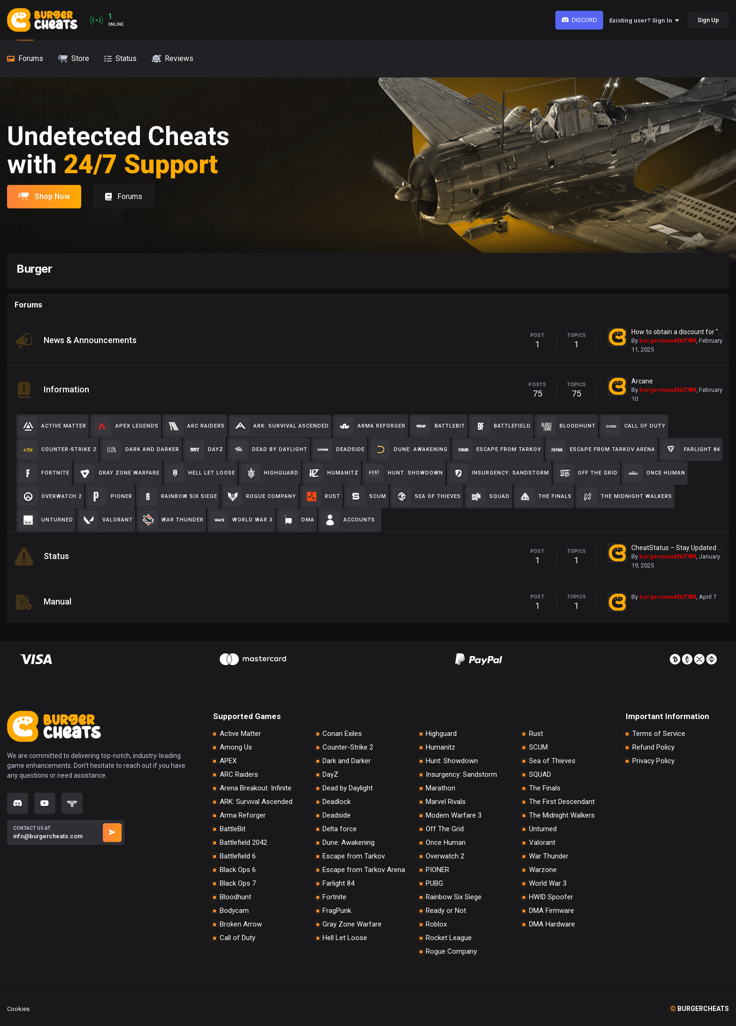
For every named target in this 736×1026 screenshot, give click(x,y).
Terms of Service (658, 733)
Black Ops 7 (238, 883)
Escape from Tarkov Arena (363, 869)
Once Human (446, 842)
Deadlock (336, 801)
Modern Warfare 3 (454, 815)
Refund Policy (653, 747)
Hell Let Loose (344, 938)
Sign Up (708, 19)
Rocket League (449, 938)
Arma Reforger (243, 815)
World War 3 (548, 883)
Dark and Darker (346, 761)
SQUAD (540, 774)
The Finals (544, 788)
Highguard (441, 733)
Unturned (543, 829)
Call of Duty (237, 938)
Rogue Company (451, 951)
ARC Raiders (239, 774)
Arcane (642, 381)
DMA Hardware (552, 924)
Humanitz (440, 747)
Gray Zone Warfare (352, 924)
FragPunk (336, 910)
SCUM (538, 747)
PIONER (437, 869)
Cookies (18, 1008)
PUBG (434, 883)
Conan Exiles (342, 733)
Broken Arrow (241, 924)
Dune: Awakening (348, 842)
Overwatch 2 (445, 856)
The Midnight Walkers (562, 815)
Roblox (436, 924)
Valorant (542, 842)
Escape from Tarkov (353, 856)
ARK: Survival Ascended (256, 801)
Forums (123, 196)
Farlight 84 (338, 883)
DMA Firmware (551, 910)
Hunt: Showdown (452, 761)
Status (56, 556)
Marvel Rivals (446, 801)
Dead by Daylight (347, 788)
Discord (579, 19)
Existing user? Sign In (644, 20)
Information (66, 389)
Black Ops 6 (238, 869)
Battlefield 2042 (243, 842)
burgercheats (699, 1008)
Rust (536, 733)
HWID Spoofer (551, 897)
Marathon (440, 788)
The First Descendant (562, 801)
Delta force (339, 829)
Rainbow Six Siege (454, 897)
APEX (228, 761)
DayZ (330, 774)
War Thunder (548, 856)
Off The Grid (445, 829)
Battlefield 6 (238, 856)
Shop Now (44, 196)
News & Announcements (90, 340)
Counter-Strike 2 (347, 747)
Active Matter (240, 733)
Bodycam (234, 910)
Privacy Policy (653, 761)
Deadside (336, 815)
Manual (57, 601)
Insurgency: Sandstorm (461, 774)
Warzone (543, 869)
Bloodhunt (235, 897)
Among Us (236, 747)
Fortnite (334, 897)
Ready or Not (446, 910)
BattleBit (232, 829)
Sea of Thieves (552, 761)
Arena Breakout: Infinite (255, 788)
